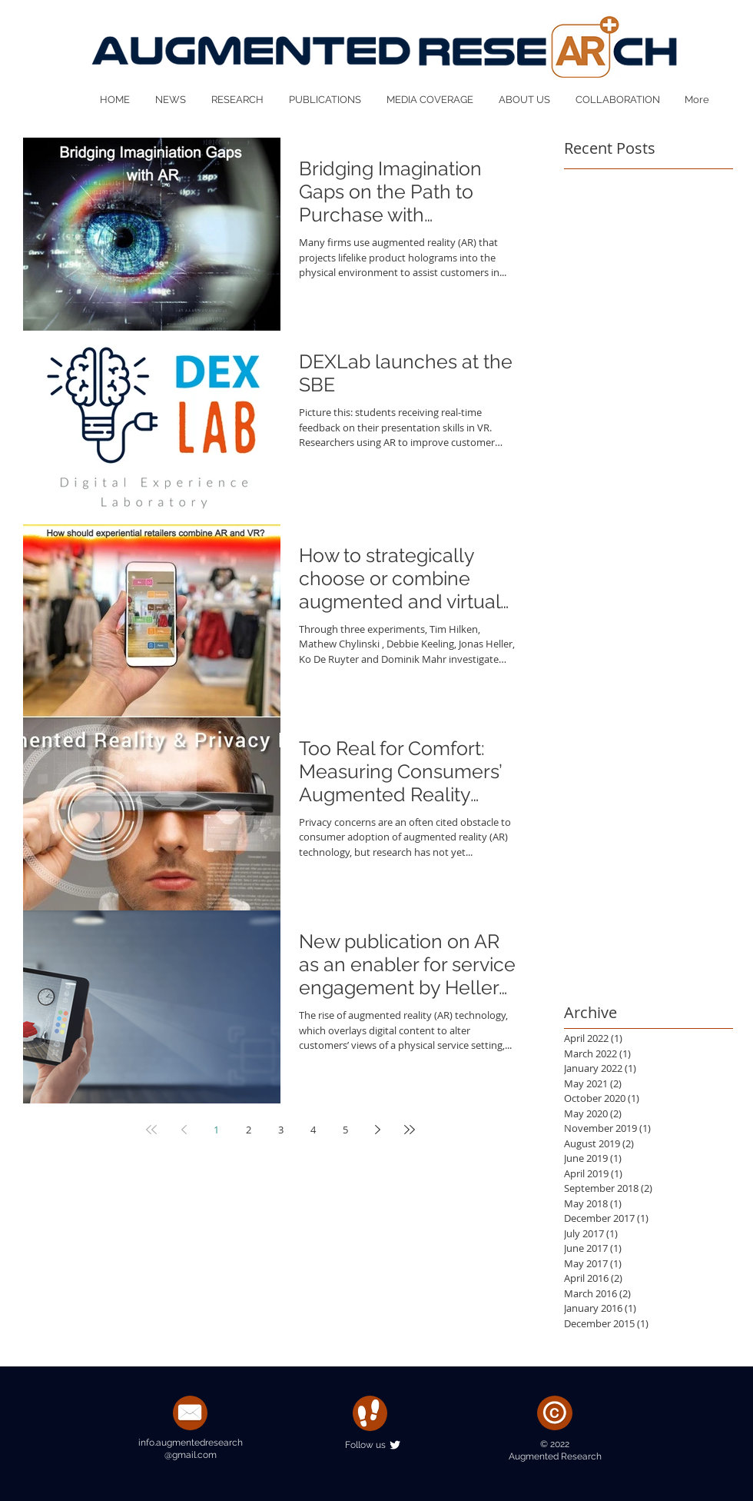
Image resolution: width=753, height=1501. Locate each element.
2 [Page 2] (248, 1130)
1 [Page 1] (216, 1130)
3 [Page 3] (281, 1130)
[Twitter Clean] (395, 1445)
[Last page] (409, 1129)
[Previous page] (183, 1129)
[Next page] (377, 1129)
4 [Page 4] (313, 1130)
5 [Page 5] (345, 1130)
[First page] (151, 1129)
